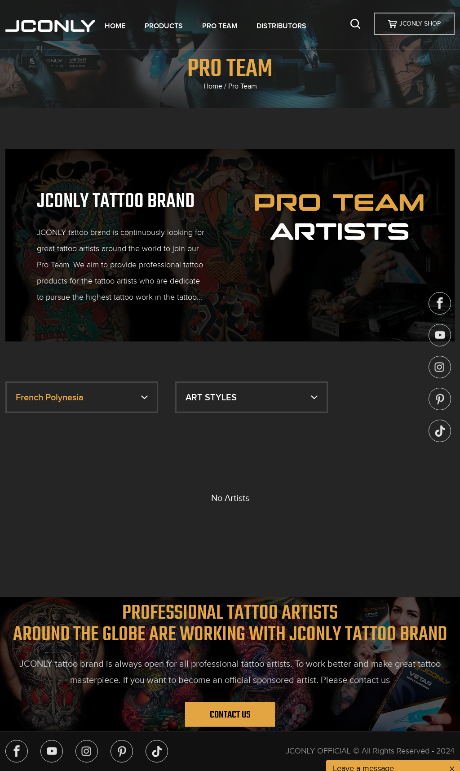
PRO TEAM (219, 26)
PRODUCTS (164, 26)
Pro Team (242, 86)
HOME (115, 26)
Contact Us (230, 714)
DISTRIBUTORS (281, 26)
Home (212, 86)
